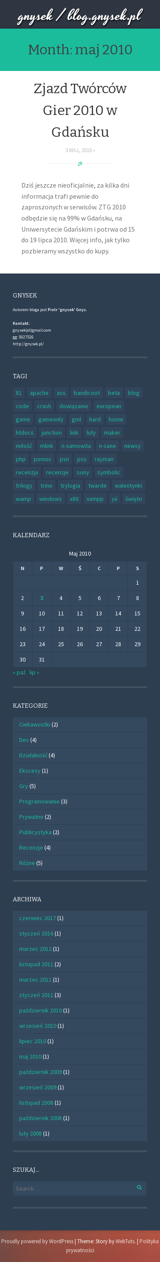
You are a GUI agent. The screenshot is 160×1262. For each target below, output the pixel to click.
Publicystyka (35, 832)
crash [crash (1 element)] (44, 406)
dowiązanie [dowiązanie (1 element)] (73, 406)
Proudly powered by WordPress (37, 1241)
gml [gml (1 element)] (76, 419)
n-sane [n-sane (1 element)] (107, 446)
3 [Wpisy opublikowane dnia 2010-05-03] (41, 598)
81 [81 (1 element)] (19, 393)
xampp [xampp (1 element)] (95, 499)
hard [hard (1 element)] (95, 419)
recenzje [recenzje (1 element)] (57, 472)
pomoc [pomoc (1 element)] (43, 459)
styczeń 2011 (36, 995)
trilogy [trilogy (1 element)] (24, 485)
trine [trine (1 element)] (46, 485)
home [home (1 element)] (116, 419)
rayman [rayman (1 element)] (104, 459)
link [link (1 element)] (74, 432)
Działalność (33, 755)
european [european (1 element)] (108, 406)
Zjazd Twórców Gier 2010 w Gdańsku (80, 110)
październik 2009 (40, 1072)
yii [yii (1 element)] (114, 499)
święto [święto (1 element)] (133, 499)
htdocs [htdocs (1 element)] (25, 432)
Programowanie (39, 801)
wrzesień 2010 (37, 1026)
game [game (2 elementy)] (23, 419)
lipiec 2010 (32, 1041)
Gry (23, 786)
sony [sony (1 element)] (83, 472)
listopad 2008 (36, 1102)
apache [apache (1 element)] (39, 393)
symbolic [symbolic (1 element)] (108, 472)
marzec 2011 (35, 979)
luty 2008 (30, 1133)
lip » (34, 672)
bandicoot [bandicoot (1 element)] (87, 393)
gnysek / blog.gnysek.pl (80, 16)
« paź (19, 672)
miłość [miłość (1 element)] (24, 446)
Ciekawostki (34, 724)
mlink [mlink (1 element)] (46, 446)
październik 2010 (40, 1010)
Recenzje (31, 847)
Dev (24, 740)
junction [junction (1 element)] (52, 432)
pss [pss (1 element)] (82, 459)
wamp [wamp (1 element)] (23, 499)
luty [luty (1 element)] (91, 432)
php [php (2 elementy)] (21, 459)
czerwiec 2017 (37, 918)
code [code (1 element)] (22, 406)
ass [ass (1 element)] (61, 393)
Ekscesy (30, 770)
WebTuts (125, 1241)
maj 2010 (30, 1056)
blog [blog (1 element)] (134, 393)
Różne (27, 863)
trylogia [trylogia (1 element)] (70, 485)
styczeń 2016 (36, 933)
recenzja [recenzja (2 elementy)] (27, 472)
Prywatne (31, 817)
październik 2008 (40, 1118)
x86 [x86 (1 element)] (74, 499)
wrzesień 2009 (37, 1087)
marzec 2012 (35, 949)
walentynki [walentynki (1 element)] (128, 485)
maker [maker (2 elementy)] (112, 432)
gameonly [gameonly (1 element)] (51, 419)
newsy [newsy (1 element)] (132, 446)
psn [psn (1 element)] (64, 459)
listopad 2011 (36, 964)
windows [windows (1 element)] (50, 499)
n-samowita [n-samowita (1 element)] (76, 446)
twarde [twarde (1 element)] (97, 485)
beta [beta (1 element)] (114, 393)
